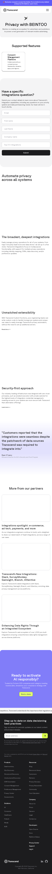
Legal (31, 815)
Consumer (7, 811)
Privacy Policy (36, 754)
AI (5, 807)
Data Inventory (9, 766)
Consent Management (11, 785)
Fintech (6, 819)
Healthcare (8, 815)
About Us (32, 803)
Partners (32, 778)
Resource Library (35, 770)
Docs (31, 833)
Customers (33, 774)
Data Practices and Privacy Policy (31, 742)
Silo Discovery (9, 770)
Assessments (9, 797)
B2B (5, 826)
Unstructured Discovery (12, 778)
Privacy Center (9, 793)
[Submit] (45, 735)
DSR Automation (9, 782)
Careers (32, 811)
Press (31, 807)
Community (33, 789)
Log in (31, 849)
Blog (30, 766)
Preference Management (12, 789)
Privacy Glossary (34, 782)
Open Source (33, 829)
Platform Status (34, 837)
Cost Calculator (34, 793)
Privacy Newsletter (35, 785)
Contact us (32, 819)
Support (32, 846)
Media (6, 823)
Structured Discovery (11, 774)
